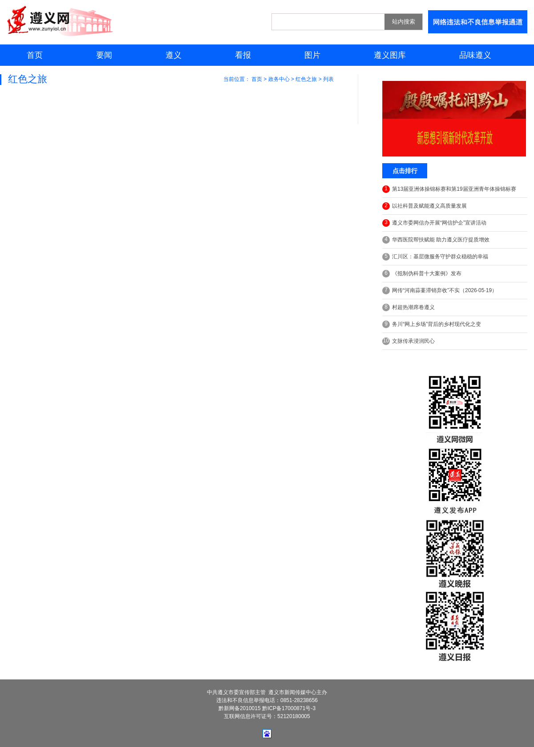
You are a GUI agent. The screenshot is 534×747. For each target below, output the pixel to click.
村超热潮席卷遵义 (408, 307)
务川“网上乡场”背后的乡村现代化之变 (431, 324)
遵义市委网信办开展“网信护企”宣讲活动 (434, 223)
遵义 (174, 55)
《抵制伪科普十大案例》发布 (421, 273)
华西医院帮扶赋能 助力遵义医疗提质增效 (436, 240)
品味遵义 (475, 55)
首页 (35, 55)
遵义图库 (390, 55)
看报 (243, 55)
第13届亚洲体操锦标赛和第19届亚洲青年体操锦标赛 (449, 189)
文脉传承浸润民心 (408, 341)
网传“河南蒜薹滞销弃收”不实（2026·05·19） (439, 290)
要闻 (104, 55)
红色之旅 (306, 79)
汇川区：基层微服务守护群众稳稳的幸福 (435, 257)
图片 (312, 55)
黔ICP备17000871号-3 (289, 708)
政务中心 (279, 79)
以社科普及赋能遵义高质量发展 (424, 206)
